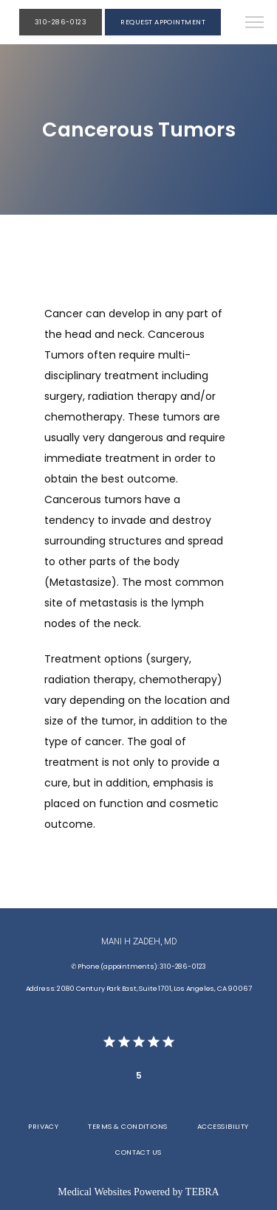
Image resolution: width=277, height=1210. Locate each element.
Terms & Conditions (127, 1126)
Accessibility (223, 1126)
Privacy (43, 1126)
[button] (255, 23)
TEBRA (202, 1191)
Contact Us (138, 1152)
